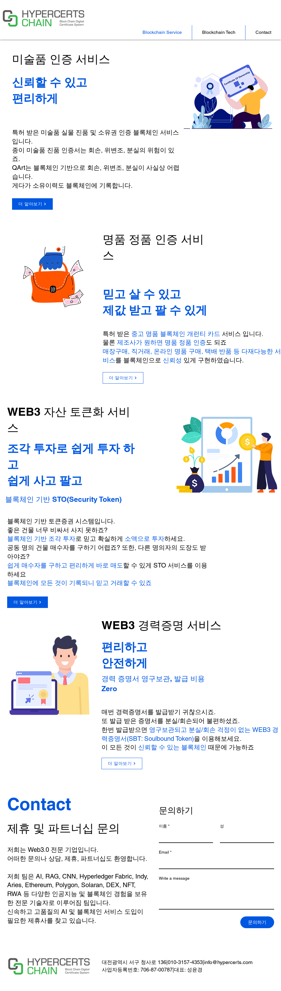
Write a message (174, 878)
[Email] (215, 862)
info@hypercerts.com (228, 962)
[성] (245, 836)
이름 (164, 826)
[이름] (184, 836)
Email (165, 852)
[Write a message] (216, 896)
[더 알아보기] (32, 204)
